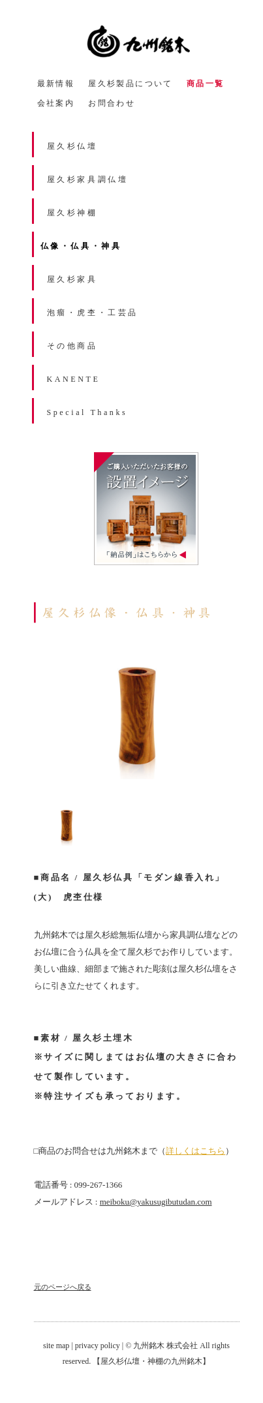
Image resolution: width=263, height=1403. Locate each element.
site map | (59, 1345)
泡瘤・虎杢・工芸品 (92, 312)
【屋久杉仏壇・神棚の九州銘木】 (151, 1361)
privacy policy (97, 1345)
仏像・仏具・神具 (81, 246)
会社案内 (56, 103)
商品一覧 (205, 83)
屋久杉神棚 (72, 212)
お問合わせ (111, 103)
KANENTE (74, 379)
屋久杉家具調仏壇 (88, 179)
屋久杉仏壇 (72, 146)
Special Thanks (87, 412)
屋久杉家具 (72, 279)
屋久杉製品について (130, 83)
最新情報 (56, 83)
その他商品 (72, 345)
